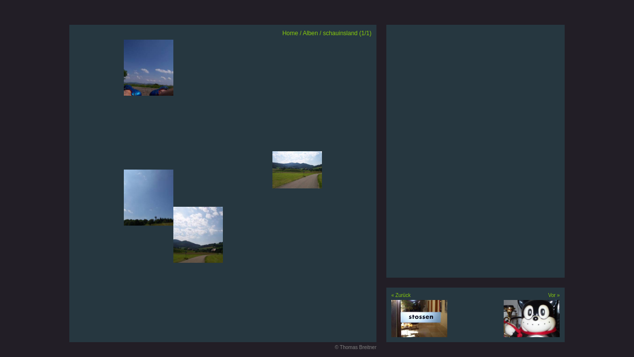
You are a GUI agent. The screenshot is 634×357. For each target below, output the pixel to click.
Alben (310, 33)
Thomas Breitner (358, 347)
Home (290, 33)
